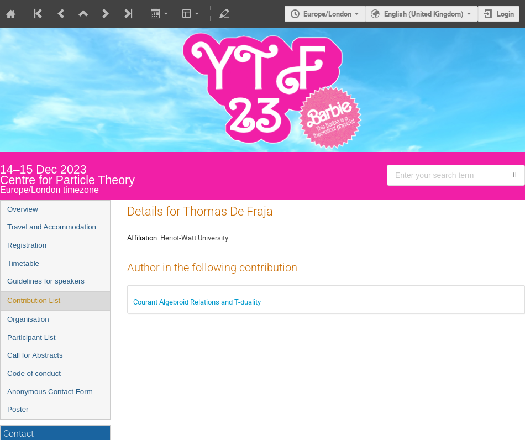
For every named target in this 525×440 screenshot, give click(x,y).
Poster (18, 409)
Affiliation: (143, 238)
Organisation (28, 319)
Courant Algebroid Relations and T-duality (197, 302)
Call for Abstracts (35, 355)
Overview (22, 209)
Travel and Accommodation (51, 227)
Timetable (23, 263)
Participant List (31, 337)
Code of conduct (34, 373)
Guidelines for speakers (46, 281)
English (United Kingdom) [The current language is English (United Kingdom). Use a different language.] (424, 14)
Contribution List (33, 300)
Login (505, 14)
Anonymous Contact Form (50, 391)
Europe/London (327, 14)
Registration (26, 245)
